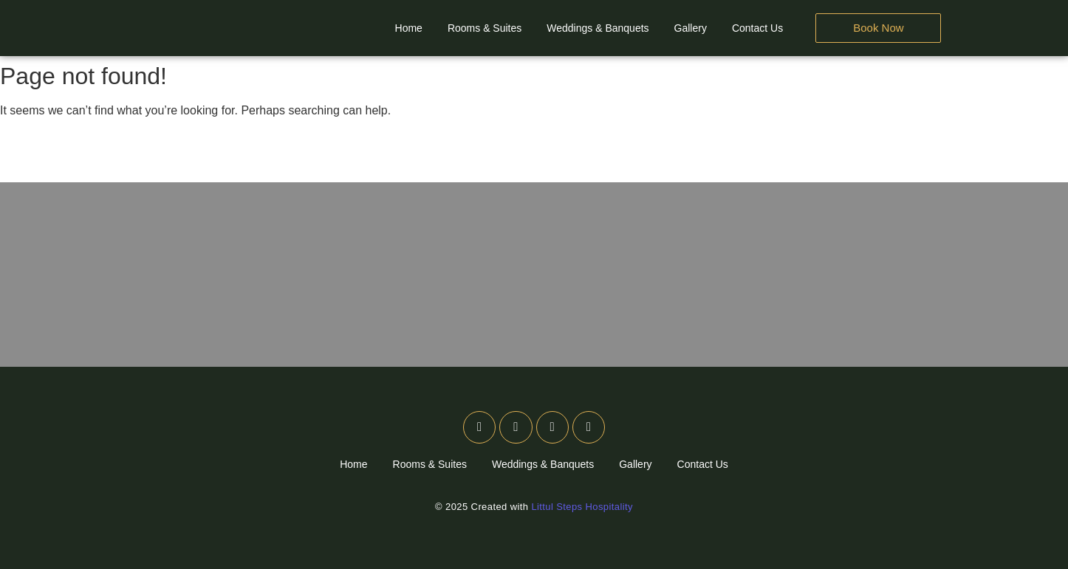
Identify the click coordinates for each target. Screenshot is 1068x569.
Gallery (690, 28)
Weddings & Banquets (597, 28)
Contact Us (757, 28)
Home (408, 28)
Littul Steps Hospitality (582, 506)
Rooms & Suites (484, 28)
